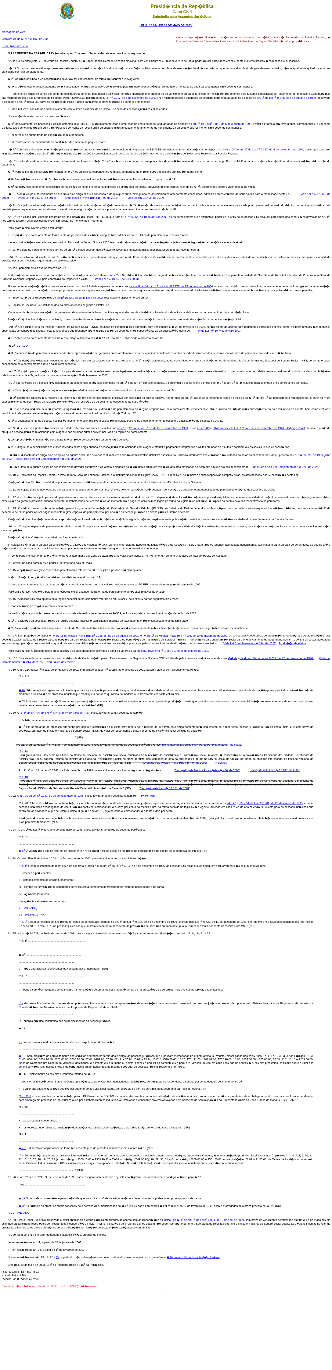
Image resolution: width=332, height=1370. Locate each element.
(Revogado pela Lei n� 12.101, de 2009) (274, 770)
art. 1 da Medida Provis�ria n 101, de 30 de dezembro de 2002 (187, 635)
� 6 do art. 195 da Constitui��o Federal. (193, 1257)
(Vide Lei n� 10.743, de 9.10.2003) (117, 279)
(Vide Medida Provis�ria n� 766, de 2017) (91, 197)
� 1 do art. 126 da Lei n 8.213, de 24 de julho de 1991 (54, 712)
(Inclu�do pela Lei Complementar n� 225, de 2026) (49, 458)
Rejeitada (236, 744)
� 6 (22, 690)
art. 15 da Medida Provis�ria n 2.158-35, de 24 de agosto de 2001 (97, 635)
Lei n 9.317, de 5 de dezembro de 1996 (130, 97)
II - (20, 1042)
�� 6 (232, 658)
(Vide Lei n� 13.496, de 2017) (145, 197)
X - (20, 1120)
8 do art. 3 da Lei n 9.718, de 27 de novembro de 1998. (277, 658)
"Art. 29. (24, 1155)
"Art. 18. (24, 751)
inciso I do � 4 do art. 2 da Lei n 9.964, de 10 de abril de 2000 (204, 1219)
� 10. (22, 1055)
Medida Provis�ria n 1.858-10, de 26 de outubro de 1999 (172, 650)
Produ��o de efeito (15, 46)
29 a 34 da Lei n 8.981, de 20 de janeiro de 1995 (271, 803)
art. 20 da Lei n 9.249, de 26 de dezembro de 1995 (51, 795)
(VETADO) (22, 345)
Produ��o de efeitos (292, 643)
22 (57, 1257)
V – (21, 1003)
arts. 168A (203, 428)
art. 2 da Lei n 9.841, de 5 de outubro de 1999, (287, 97)
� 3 (22, 1205)
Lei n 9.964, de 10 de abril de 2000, (145, 216)
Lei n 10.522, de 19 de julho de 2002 (79, 297)
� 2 (22, 1198)
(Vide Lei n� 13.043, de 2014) (37, 197)
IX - (21, 1021)
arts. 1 (121, 428)
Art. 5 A (25, 1096)
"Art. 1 (23, 865)
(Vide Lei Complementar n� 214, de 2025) (250, 643)
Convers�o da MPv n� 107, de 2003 (25, 38)
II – (20, 989)
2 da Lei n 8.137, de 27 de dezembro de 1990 (158, 428)
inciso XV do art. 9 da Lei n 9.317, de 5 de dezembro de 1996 (263, 149)
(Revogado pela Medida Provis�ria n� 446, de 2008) (195, 744)
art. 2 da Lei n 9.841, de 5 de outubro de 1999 (222, 123)
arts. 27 (231, 803)
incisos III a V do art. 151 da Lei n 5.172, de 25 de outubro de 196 (170, 286)
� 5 (22, 850)
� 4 (22, 1148)
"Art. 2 (23, 921)
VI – (21, 968)
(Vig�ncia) (148, 795)
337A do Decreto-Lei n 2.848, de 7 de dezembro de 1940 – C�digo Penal (259, 428)
